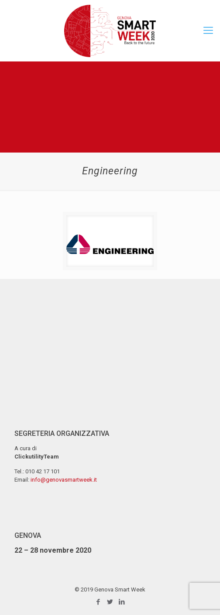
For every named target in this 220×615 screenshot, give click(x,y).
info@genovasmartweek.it (64, 479)
